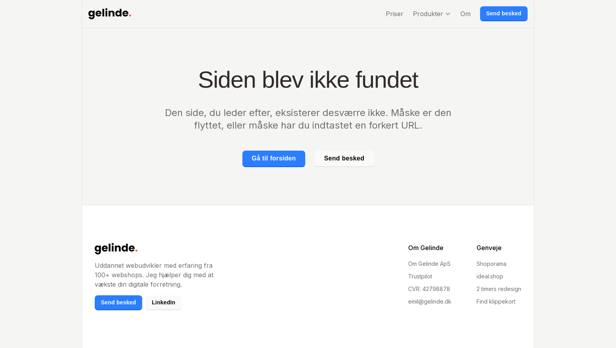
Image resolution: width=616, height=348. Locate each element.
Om (465, 14)
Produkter (432, 14)
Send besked (503, 13)
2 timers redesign (499, 288)
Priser (394, 14)
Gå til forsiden (274, 158)
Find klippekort (496, 301)
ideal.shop (490, 276)
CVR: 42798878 (429, 288)
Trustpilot (420, 276)
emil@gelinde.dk (429, 301)
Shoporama (491, 263)
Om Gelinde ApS (429, 263)
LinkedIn (163, 302)
